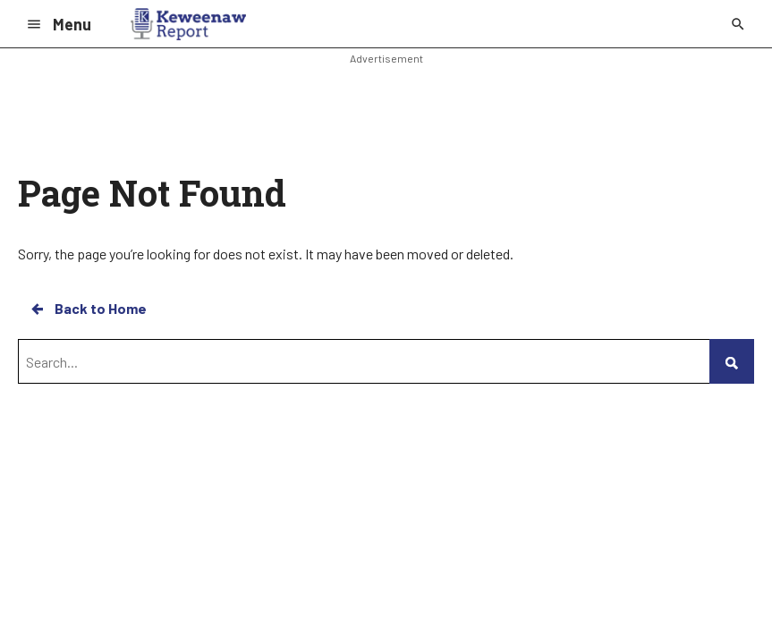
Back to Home (88, 309)
